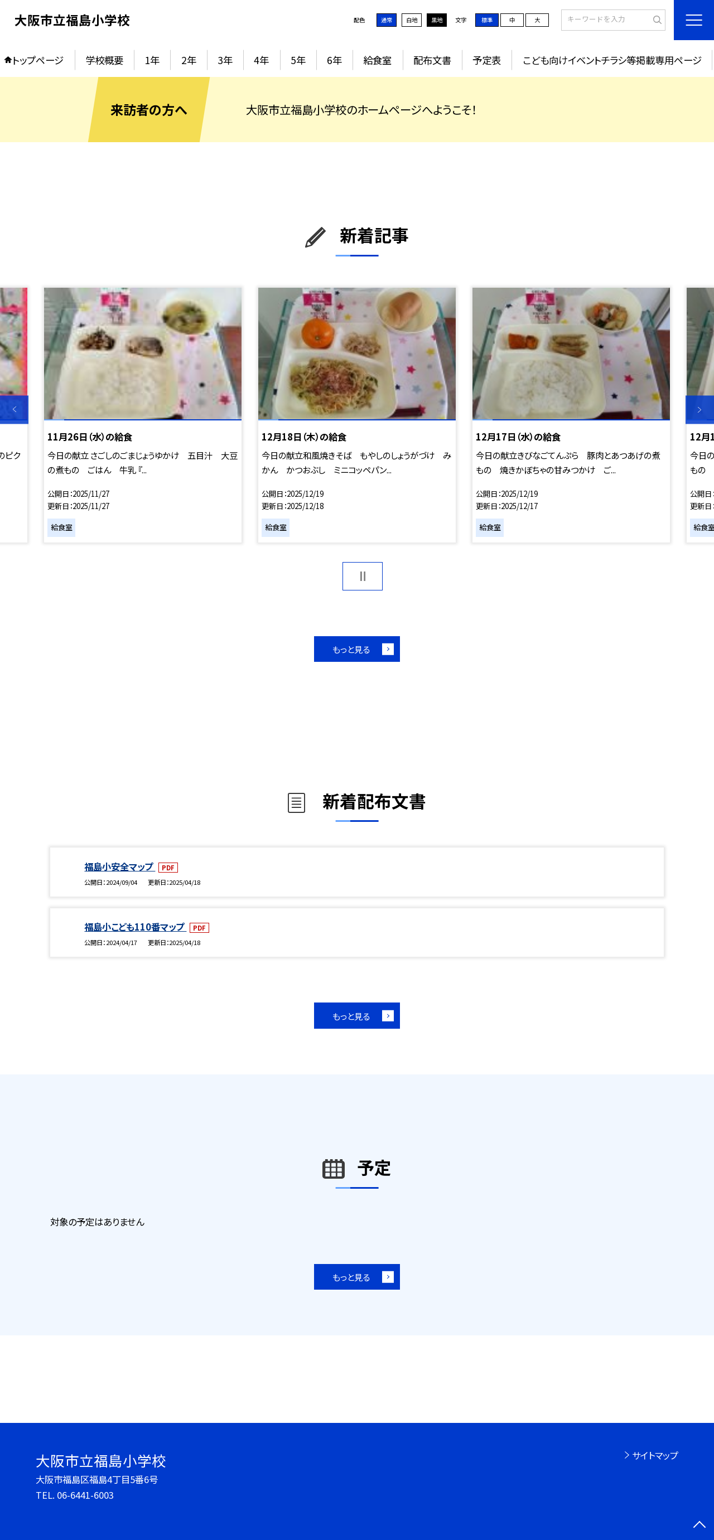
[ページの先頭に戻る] (700, 1526)
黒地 (436, 20)
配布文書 (432, 60)
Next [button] (700, 409)
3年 (225, 60)
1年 (152, 60)
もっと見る (351, 649)
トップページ (38, 60)
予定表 (486, 60)
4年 (261, 60)
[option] (142, 415)
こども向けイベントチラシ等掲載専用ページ (612, 60)
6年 (334, 60)
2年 (188, 60)
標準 (487, 20)
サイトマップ (655, 1455)
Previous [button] (14, 409)
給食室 (377, 60)
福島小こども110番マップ (135, 926)
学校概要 (104, 60)
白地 (411, 20)
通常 (386, 20)
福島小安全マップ (119, 866)
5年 (298, 60)
